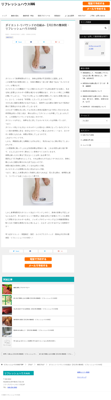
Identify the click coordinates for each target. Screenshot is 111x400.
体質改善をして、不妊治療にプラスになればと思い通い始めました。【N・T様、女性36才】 (95, 75)
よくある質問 (69, 16)
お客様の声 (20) (88, 140)
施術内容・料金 (28, 16)
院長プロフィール (44, 16)
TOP (13, 364)
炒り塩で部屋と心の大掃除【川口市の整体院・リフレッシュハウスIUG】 (36, 298)
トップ (4, 16)
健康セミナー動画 (83, 372)
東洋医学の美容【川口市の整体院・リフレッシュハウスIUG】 (32, 319)
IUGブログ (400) (88, 135)
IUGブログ (82, 16)
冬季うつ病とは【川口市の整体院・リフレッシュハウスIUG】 (20, 354)
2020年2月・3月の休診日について (94, 107)
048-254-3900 (12, 387)
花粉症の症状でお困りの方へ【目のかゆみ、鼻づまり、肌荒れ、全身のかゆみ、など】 (95, 99)
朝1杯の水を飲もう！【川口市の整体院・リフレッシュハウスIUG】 (34, 330)
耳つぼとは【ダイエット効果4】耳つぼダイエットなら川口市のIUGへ (35, 341)
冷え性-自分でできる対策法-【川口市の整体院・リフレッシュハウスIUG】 (36, 309)
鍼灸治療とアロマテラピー (22, 287)
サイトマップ (81, 377)
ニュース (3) (87, 145)
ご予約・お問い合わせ (97, 16)
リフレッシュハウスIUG (18, 3)
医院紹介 (57, 16)
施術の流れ (15, 16)
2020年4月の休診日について (92, 91)
